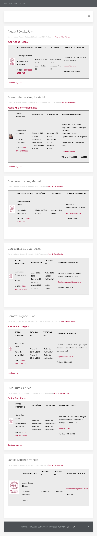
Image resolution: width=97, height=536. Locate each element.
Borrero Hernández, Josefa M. (26, 97)
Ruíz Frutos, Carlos (19, 388)
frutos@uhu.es (64, 428)
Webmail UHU (20, 3)
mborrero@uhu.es (68, 151)
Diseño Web (72, 527)
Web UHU (8, 3)
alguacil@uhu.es (70, 66)
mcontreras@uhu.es (73, 213)
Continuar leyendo (15, 83)
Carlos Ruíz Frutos (17, 398)
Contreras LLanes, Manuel (24, 181)
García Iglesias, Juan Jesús (24, 248)
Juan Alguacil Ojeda (18, 42)
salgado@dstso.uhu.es (65, 356)
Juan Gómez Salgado (18, 326)
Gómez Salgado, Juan (21, 316)
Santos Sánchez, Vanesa (23, 459)
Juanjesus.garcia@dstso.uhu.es (69, 282)
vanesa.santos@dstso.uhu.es (77, 489)
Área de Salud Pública (62, 37)
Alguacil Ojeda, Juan (21, 31)
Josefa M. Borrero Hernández (22, 107)
